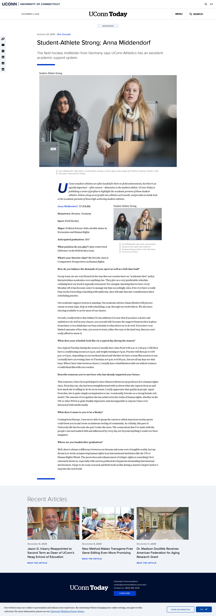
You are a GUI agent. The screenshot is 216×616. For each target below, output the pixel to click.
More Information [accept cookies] (180, 609)
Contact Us (119, 587)
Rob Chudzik (64, 34)
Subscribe (124, 593)
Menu (179, 14)
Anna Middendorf (68, 206)
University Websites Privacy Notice (67, 611)
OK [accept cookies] (204, 609)
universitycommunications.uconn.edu (130, 584)
